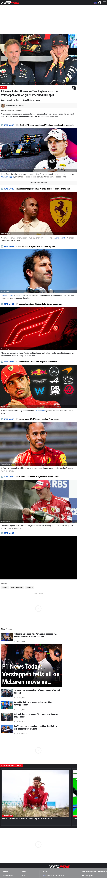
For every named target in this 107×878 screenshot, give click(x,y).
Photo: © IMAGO (6, 83)
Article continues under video (38, 182)
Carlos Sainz (40, 411)
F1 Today (3, 87)
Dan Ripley (10, 105)
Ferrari (33, 189)
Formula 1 (29, 588)
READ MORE (9, 125)
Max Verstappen (7, 177)
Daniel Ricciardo (7, 295)
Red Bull (5, 588)
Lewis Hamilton (61, 238)
